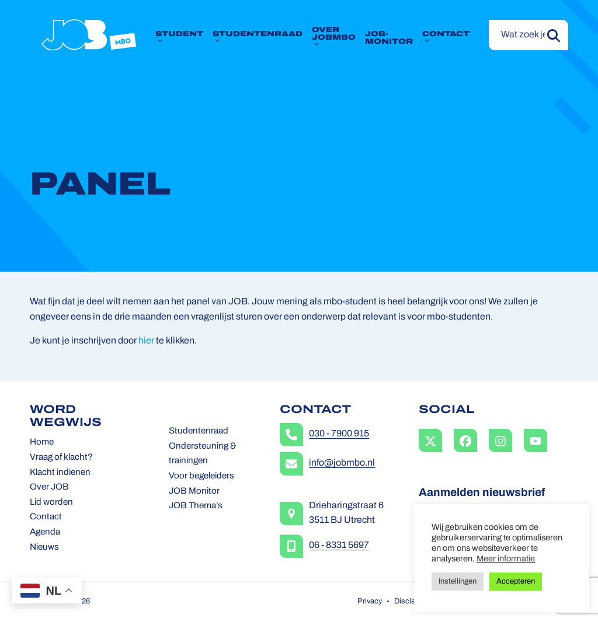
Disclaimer (412, 601)
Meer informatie (506, 559)
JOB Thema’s (195, 506)
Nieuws (44, 547)
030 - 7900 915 (339, 434)
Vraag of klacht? (61, 457)
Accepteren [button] (515, 581)
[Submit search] (553, 35)
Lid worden (51, 502)
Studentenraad (198, 431)
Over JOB (49, 487)
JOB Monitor (194, 491)
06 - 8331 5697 (339, 545)
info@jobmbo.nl (342, 463)
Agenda (45, 532)
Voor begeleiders (201, 476)
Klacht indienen (60, 473)
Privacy (369, 601)
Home (42, 442)
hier (146, 341)
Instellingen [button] (458, 581)
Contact (46, 517)
